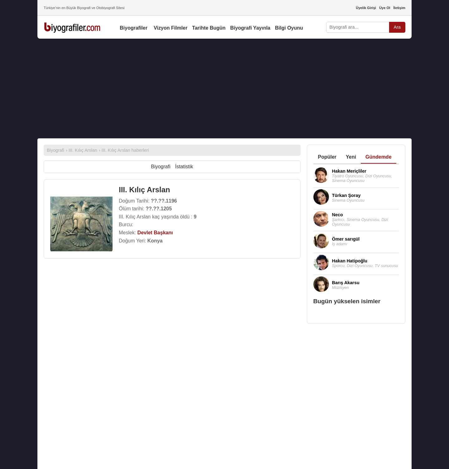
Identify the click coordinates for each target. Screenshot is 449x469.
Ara (397, 27)
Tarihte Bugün (208, 28)
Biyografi (160, 166)
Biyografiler (133, 28)
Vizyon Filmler (170, 28)
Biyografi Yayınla (250, 28)
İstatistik (184, 166)
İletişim (399, 8)
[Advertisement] (224, 88)
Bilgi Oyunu (289, 28)
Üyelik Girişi (366, 8)
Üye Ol (384, 8)
